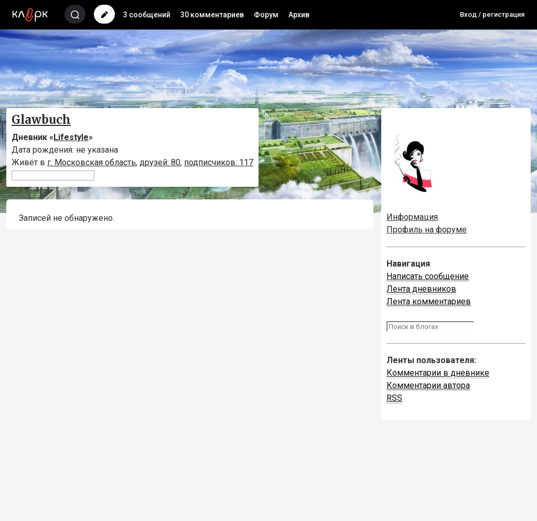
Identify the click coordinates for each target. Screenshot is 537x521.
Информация (412, 217)
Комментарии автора (428, 385)
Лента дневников (421, 289)
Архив (298, 14)
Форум (266, 14)
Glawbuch (41, 119)
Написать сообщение (427, 276)
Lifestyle (71, 137)
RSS (394, 398)
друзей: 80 (159, 162)
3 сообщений (146, 14)
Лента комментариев (428, 301)
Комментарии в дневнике (437, 373)
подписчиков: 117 (218, 162)
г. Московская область (91, 162)
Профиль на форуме (426, 230)
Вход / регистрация (492, 14)
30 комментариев (212, 14)
